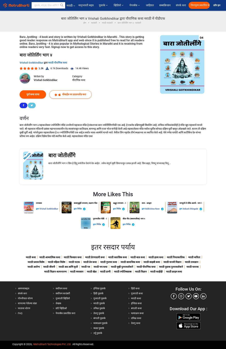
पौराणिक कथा (78, 80)
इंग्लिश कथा (136, 303)
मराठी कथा (31, 257)
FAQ (20, 313)
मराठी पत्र (85, 266)
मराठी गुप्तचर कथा (108, 262)
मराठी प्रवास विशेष (36, 262)
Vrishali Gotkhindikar (32, 62)
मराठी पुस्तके (99, 303)
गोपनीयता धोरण (25, 298)
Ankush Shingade (192, 209)
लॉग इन (217, 5)
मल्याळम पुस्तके (100, 323)
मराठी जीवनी (49, 266)
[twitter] (189, 296)
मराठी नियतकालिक (176, 257)
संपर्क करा (181, 5)
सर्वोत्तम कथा (61, 288)
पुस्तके (103, 5)
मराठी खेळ (92, 271)
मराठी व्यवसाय (76, 271)
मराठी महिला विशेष (56, 262)
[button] (62, 5)
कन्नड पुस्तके (98, 328)
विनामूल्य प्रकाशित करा (200, 5)
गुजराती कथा (137, 293)
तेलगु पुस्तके (98, 313)
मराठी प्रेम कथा (90, 262)
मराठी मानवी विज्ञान (172, 262)
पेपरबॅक (135, 5)
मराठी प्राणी (105, 271)
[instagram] (181, 296)
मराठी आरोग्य (34, 266)
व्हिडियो (119, 5)
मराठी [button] (71, 5)
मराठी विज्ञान (141, 271)
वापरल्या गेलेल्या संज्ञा (27, 303)
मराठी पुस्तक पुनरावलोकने (171, 266)
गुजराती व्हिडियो (63, 298)
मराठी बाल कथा (137, 257)
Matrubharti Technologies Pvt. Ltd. (52, 344)
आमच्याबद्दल (23, 288)
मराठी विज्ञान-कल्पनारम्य (55, 271)
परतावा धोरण (24, 308)
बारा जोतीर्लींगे (61, 155)
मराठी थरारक (192, 266)
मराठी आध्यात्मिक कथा (49, 257)
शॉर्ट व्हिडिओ (61, 308)
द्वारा (38, 209)
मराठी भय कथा (100, 266)
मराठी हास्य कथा (155, 257)
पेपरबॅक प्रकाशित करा (65, 313)
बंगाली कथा (136, 308)
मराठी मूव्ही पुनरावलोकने (122, 266)
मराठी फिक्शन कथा (73, 257)
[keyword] (48, 5)
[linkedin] (203, 296)
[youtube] (196, 296)
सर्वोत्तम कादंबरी (63, 293)
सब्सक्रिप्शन (165, 5)
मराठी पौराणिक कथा (57, 62)
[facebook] (174, 296)
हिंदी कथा (135, 288)
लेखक (58, 303)
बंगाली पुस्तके (99, 318)
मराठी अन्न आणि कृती (68, 266)
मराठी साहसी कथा (152, 262)
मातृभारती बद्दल (86, 5)
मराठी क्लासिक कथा (117, 257)
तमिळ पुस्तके (99, 308)
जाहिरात (150, 5)
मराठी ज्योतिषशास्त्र (123, 271)
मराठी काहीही (156, 271)
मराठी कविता (194, 257)
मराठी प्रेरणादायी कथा (95, 257)
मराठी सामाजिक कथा (130, 262)
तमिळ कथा (136, 318)
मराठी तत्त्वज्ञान (191, 262)
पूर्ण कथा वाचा (32, 94)
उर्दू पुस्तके (97, 333)
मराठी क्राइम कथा (174, 271)
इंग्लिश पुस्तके (99, 288)
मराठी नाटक (74, 262)
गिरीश (81, 209)
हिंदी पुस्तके (98, 293)
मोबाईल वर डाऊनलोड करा (70, 94)
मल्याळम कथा (137, 313)
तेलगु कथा (135, 323)
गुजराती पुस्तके (100, 298)
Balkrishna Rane (154, 209)
